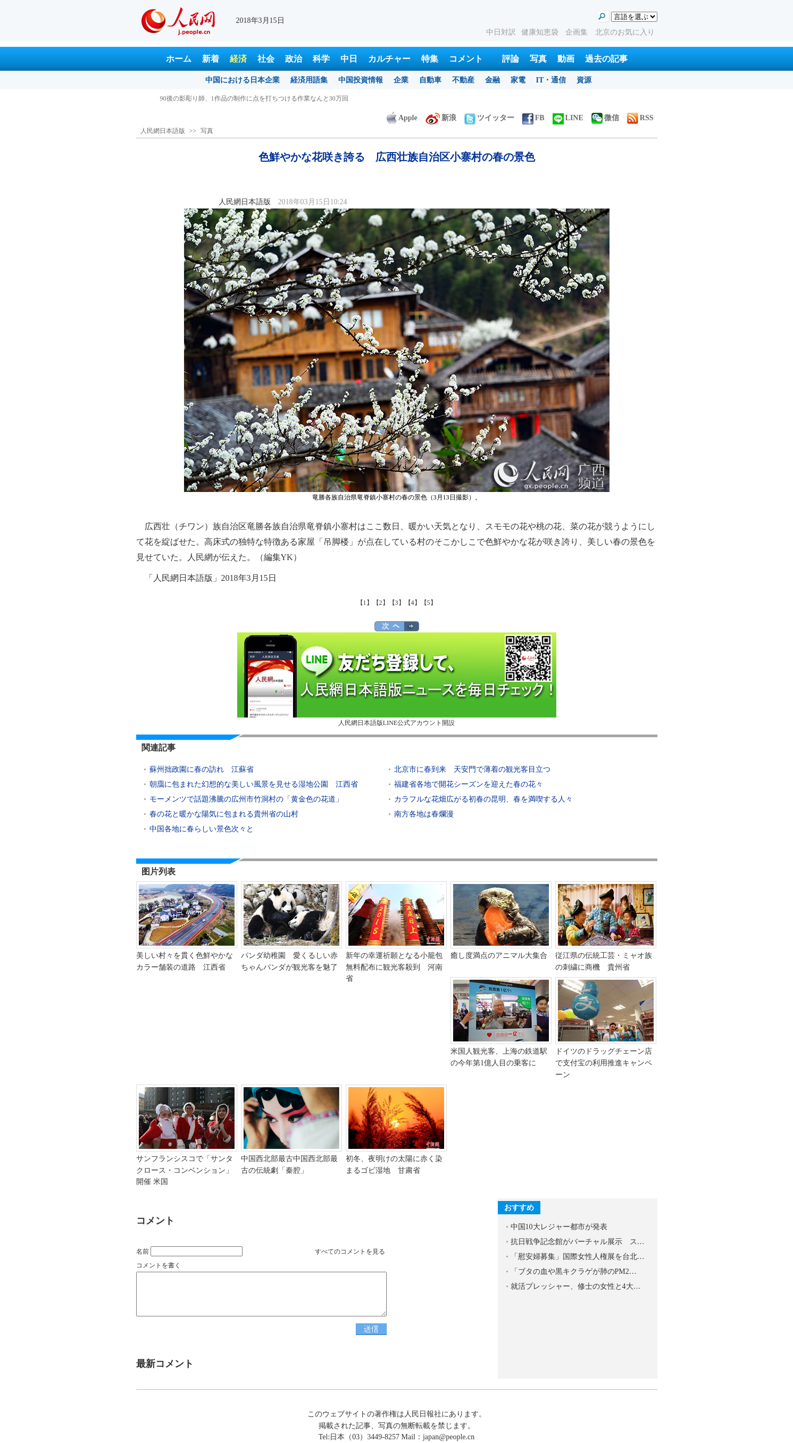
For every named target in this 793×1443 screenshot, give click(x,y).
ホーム (178, 58)
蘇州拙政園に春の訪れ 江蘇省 (201, 769)
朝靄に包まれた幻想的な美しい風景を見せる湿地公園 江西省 (253, 784)
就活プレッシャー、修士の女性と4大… (576, 1286)
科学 (321, 58)
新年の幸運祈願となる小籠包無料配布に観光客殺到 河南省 (394, 967)
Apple (402, 118)
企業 (401, 80)
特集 (429, 58)
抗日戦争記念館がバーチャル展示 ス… (578, 1242)
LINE (568, 118)
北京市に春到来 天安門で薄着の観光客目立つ (472, 769)
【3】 (397, 602)
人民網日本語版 (162, 131)
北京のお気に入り (625, 32)
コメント (466, 58)
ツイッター (489, 118)
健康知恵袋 (541, 32)
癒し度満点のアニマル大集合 (498, 956)
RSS (640, 118)
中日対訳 (501, 32)
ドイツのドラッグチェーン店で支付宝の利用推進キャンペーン (603, 1062)
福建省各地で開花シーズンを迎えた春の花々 (468, 784)
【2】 (381, 602)
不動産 (463, 80)
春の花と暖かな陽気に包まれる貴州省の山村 (223, 814)
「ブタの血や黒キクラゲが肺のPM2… (574, 1271)
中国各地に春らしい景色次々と (201, 829)
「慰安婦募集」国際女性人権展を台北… (578, 1257)
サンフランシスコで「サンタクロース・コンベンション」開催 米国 (184, 1170)
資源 (584, 80)
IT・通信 (551, 80)
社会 (265, 58)
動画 (565, 58)
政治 (293, 58)
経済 (238, 58)
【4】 (413, 602)
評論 (510, 58)
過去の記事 (606, 58)
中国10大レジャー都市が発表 (559, 1227)
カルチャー (389, 58)
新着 (210, 58)
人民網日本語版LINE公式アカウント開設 (396, 679)
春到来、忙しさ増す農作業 (198, 98)
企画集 (577, 32)
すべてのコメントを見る (350, 1251)
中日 (348, 58)
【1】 (365, 602)
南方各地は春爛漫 (424, 814)
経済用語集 (309, 80)
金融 (492, 80)
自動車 (430, 80)
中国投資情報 (360, 80)
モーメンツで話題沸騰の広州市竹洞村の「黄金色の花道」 (246, 799)
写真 (538, 58)
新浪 (440, 118)
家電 (518, 80)
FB (533, 118)
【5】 (429, 602)
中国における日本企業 (242, 80)
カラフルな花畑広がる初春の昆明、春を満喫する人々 (483, 799)
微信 (605, 118)
